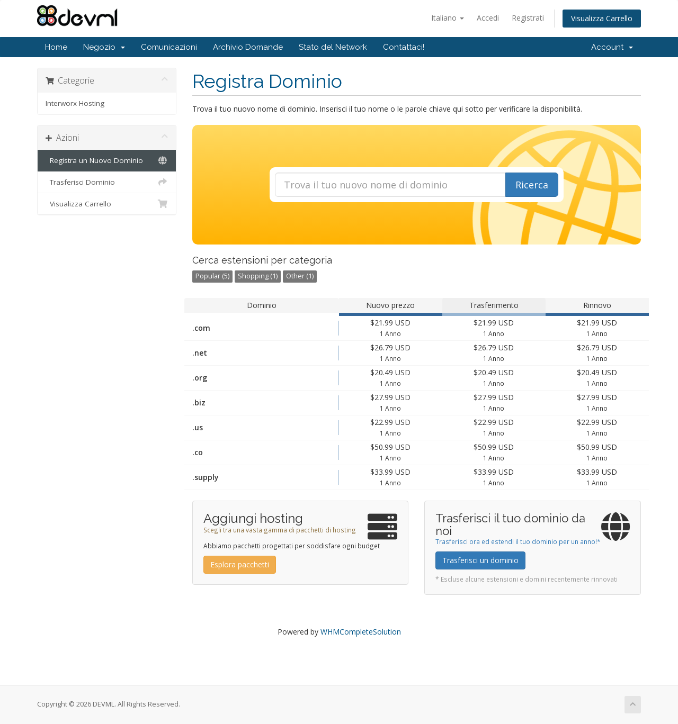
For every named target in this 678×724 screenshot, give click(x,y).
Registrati (528, 18)
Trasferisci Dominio (107, 182)
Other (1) (300, 276)
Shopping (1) (258, 276)
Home (56, 47)
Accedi (488, 18)
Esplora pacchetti (239, 564)
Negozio (104, 47)
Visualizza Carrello (601, 18)
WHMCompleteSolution (360, 632)
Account (612, 47)
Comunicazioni (169, 47)
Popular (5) (212, 276)
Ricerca (531, 184)
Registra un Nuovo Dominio (107, 160)
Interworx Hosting (75, 103)
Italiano (447, 18)
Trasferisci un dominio (480, 560)
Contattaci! (403, 47)
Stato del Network (333, 47)
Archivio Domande (248, 47)
